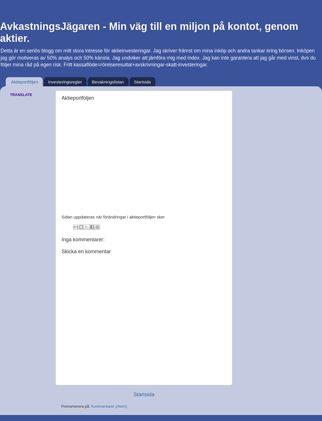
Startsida (142, 81)
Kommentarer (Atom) (109, 406)
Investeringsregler (65, 81)
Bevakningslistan (108, 81)
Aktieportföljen (24, 81)
